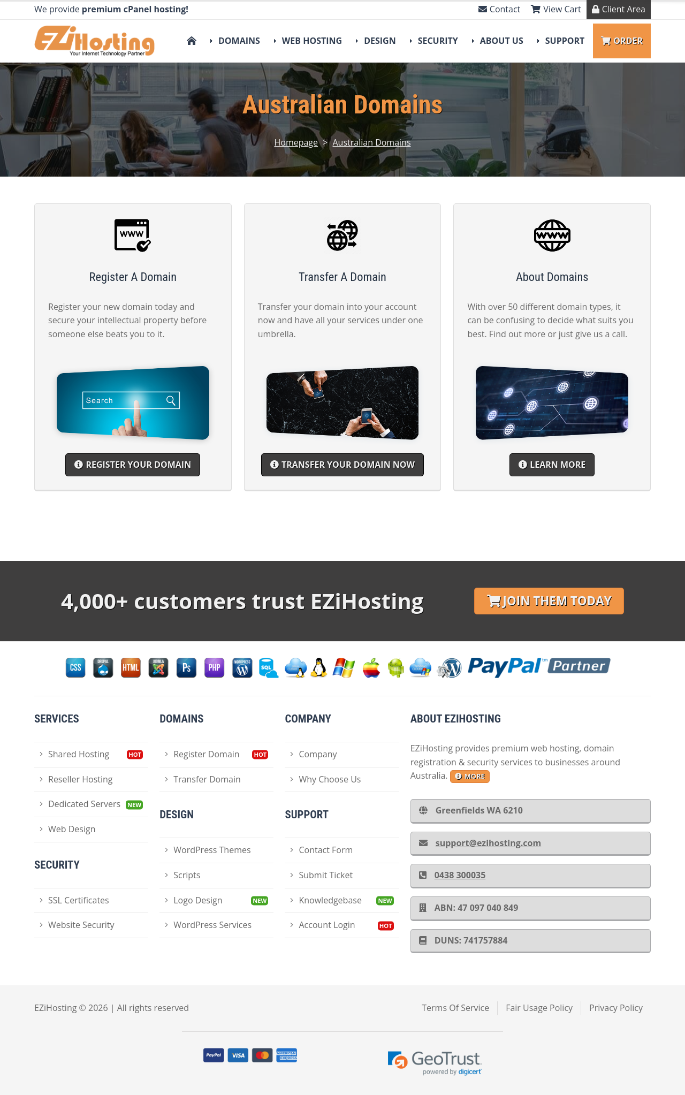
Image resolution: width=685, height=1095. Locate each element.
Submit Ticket (321, 875)
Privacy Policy (616, 1008)
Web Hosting (312, 41)
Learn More (552, 464)
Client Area (618, 9)
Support (565, 41)
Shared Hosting (74, 754)
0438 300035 (452, 875)
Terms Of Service (455, 1008)
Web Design (67, 829)
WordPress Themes (207, 850)
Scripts (182, 875)
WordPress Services (208, 925)
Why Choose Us (325, 779)
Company (313, 754)
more (470, 776)
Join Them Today (549, 600)
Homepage (296, 142)
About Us (501, 41)
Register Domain (202, 754)
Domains (239, 41)
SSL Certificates (74, 900)
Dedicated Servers (80, 804)
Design (380, 41)
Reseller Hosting (76, 779)
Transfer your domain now (342, 464)
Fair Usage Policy (539, 1008)
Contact (499, 9)
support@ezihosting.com (480, 843)
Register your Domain (132, 464)
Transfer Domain (203, 779)
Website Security (77, 925)
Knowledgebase (325, 900)
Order (622, 41)
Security (438, 41)
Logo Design (193, 900)
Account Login (322, 925)
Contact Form (321, 850)
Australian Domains (372, 142)
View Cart (556, 9)
